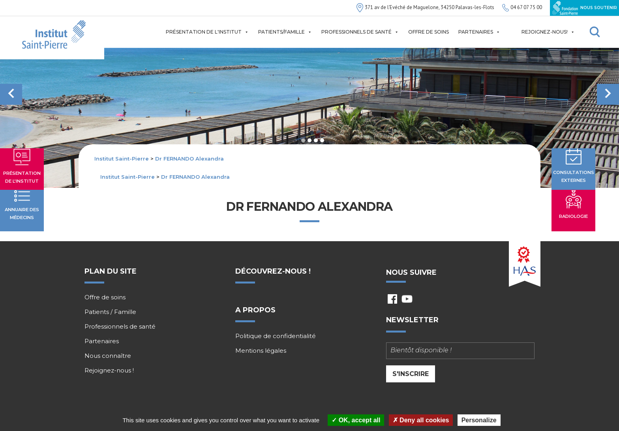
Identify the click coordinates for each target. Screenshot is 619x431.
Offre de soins (428, 32)
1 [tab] (303, 140)
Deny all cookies (421, 420)
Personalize (479, 420)
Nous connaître (107, 355)
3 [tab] (316, 140)
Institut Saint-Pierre (121, 158)
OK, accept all (356, 420)
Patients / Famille (110, 312)
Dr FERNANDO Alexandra (189, 158)
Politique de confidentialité (275, 336)
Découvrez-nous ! (273, 271)
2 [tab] (309, 140)
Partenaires (479, 32)
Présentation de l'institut (207, 32)
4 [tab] (322, 140)
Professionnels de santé (360, 32)
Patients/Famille (285, 32)
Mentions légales (260, 351)
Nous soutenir (584, 8)
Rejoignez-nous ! (109, 370)
